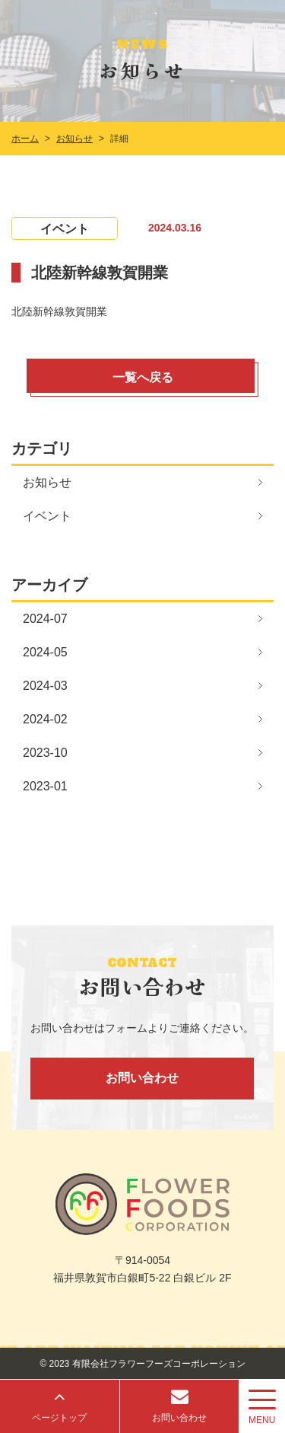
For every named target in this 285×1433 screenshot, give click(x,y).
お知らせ (47, 482)
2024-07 (45, 618)
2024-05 (45, 652)
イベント (47, 515)
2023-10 (45, 752)
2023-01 (45, 786)
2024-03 (45, 685)
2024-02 (45, 719)
